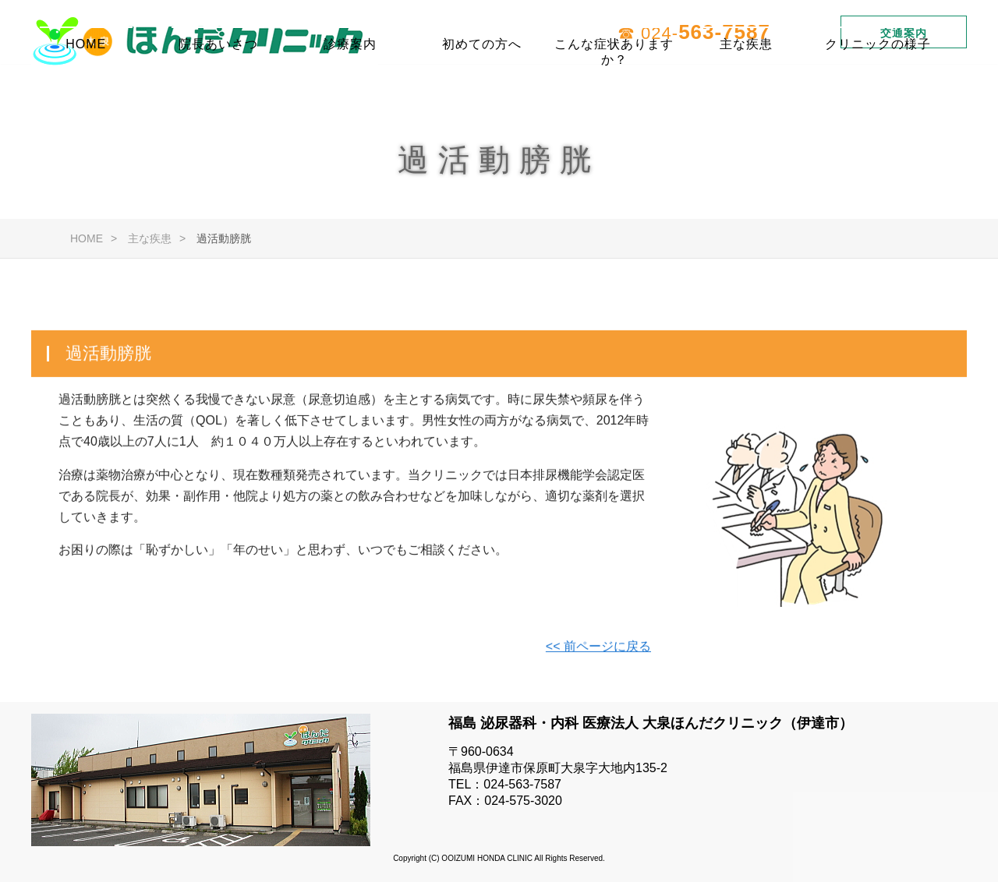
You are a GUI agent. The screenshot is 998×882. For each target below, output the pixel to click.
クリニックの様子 (878, 89)
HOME (85, 89)
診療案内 (350, 89)
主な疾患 (746, 89)
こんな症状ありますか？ (614, 96)
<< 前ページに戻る (598, 648)
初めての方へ (482, 89)
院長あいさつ (218, 89)
